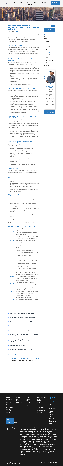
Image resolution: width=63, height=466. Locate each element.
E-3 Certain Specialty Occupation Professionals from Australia (23, 358)
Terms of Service (52, 462)
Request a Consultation (56, 3)
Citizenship (29, 4)
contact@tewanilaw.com (56, 401)
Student (22, 2)
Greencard (43, 2)
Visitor (16, 2)
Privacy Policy (42, 462)
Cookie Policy (53, 464)
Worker (29, 2)
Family (35, 2)
